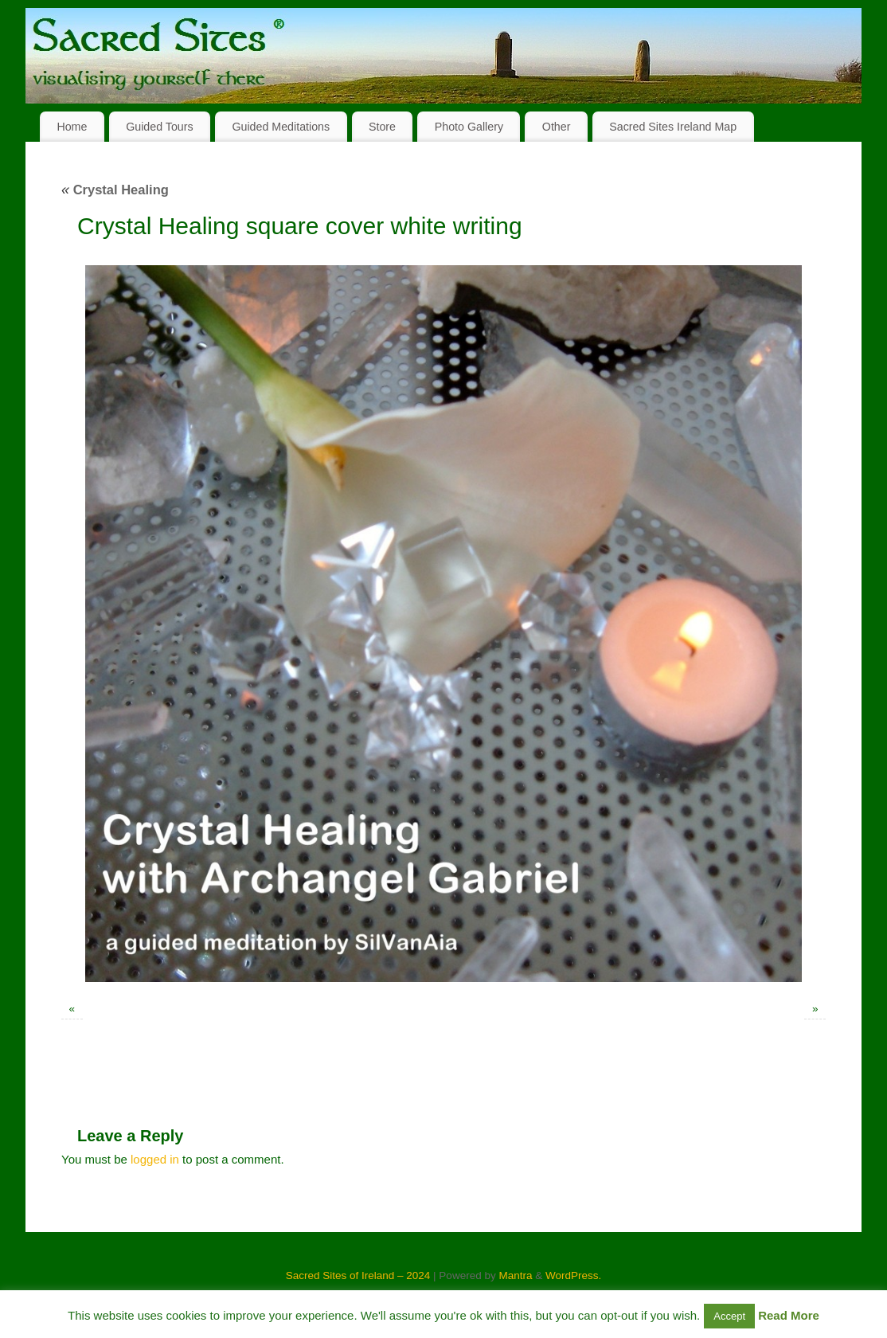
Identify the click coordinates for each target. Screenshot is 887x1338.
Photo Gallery (469, 126)
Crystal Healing (115, 189)
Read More (788, 1315)
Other (556, 126)
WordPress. (573, 1275)
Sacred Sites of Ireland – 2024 (358, 1275)
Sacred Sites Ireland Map (673, 126)
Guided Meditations (281, 126)
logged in (155, 1159)
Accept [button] (729, 1316)
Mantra (515, 1275)
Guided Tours (159, 126)
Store (382, 126)
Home (72, 126)
